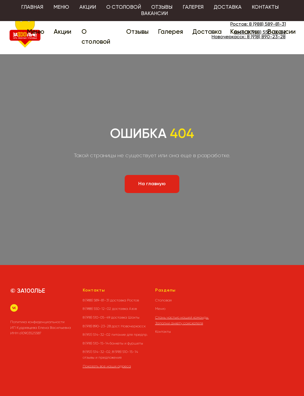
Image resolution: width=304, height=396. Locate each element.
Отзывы (137, 32)
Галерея (170, 32)
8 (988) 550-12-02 (266, 32)
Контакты (244, 32)
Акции (62, 32)
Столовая (163, 300)
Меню (35, 32)
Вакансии (281, 32)
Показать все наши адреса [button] (107, 366)
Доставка (207, 32)
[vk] (14, 308)
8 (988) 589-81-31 (267, 24)
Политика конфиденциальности (37, 322)
